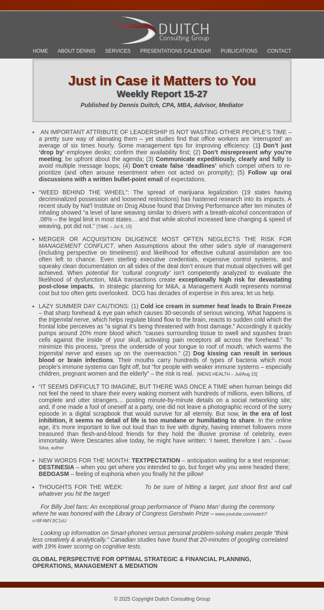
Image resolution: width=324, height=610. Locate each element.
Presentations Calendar (175, 51)
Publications (239, 51)
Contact (279, 51)
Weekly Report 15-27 (162, 94)
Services (117, 51)
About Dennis (76, 51)
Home (40, 51)
